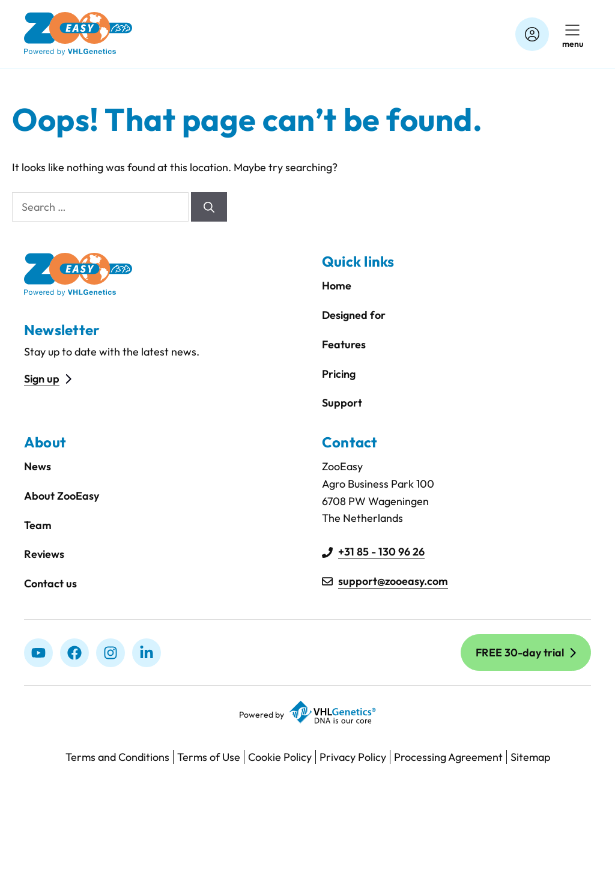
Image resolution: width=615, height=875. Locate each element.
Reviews (44, 554)
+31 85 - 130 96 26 (381, 552)
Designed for (354, 315)
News (37, 466)
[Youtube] (38, 652)
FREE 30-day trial (520, 652)
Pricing (339, 374)
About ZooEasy (61, 496)
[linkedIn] (146, 652)
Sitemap (530, 757)
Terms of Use (208, 757)
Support (342, 403)
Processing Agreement (448, 757)
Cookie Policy (280, 757)
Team (38, 525)
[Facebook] (74, 652)
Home (336, 285)
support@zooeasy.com (393, 581)
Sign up (41, 379)
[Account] (532, 34)
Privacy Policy (353, 757)
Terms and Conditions (117, 757)
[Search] (209, 207)
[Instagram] (110, 652)
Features (344, 344)
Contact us (50, 583)
